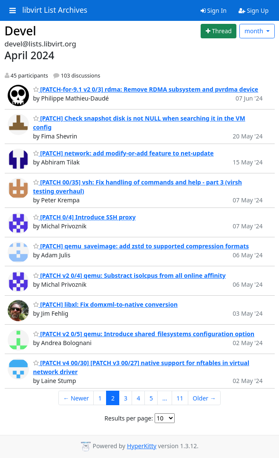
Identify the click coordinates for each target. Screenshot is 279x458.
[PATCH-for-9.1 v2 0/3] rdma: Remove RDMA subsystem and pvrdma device (146, 89)
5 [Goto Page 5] (151, 398)
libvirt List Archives (54, 10)
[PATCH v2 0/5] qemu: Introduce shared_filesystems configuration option (144, 334)
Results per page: (128, 418)
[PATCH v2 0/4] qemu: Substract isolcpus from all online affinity (129, 275)
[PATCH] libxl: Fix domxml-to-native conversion (105, 304)
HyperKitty (141, 446)
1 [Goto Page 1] (100, 398)
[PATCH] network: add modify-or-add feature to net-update (123, 153)
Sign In (214, 10)
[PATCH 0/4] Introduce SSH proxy (84, 217)
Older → (204, 398)
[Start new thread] (218, 31)
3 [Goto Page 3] (125, 398)
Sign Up (254, 10)
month (254, 31)
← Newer (76, 398)
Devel (20, 31)
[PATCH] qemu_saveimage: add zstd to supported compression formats (141, 246)
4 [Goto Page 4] (138, 398)
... (164, 398)
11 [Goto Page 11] (179, 398)
